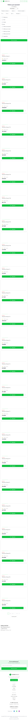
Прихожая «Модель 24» (6, 600)
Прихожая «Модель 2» (6, 482)
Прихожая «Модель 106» (6, 245)
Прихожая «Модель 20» (6, 505)
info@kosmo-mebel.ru (14, 706)
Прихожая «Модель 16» (6, 387)
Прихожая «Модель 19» (6, 458)
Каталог (14, 684)
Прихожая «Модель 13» (6, 316)
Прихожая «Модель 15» (6, 363)
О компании (14, 686)
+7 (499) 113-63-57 (4, 628)
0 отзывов (6, 58)
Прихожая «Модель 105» (6, 221)
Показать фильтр (14, 40)
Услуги (14, 688)
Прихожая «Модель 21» (6, 529)
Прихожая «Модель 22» (6, 553)
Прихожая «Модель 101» (6, 127)
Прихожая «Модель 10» (6, 79)
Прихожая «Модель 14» (6, 340)
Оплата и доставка (14, 696)
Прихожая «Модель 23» (6, 577)
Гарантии (14, 697)
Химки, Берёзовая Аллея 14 (5, 627)
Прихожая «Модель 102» (6, 150)
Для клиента (14, 694)
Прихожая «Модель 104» (6, 198)
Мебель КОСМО (4, 625)
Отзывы (14, 699)
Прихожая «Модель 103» (6, 174)
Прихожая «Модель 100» (6, 103)
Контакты (14, 689)
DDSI (18, 718)
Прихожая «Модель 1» (6, 56)
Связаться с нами (14, 680)
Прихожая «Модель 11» (6, 269)
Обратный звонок (14, 668)
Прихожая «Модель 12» (6, 292)
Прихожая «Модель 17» (6, 411)
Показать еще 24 (14, 616)
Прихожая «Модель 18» (6, 434)
